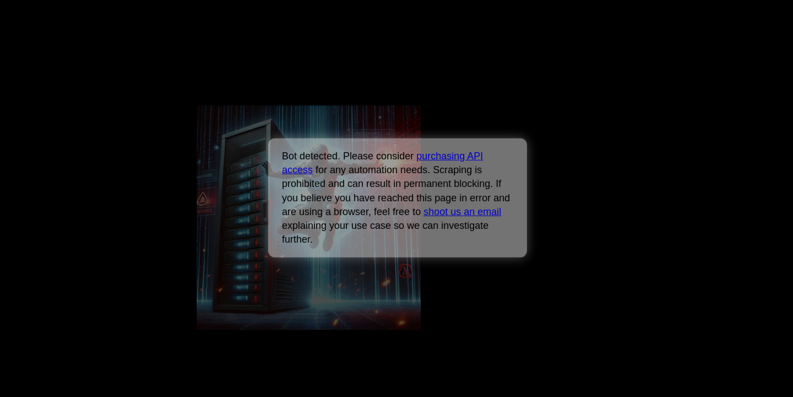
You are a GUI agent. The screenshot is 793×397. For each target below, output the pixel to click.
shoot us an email (462, 211)
